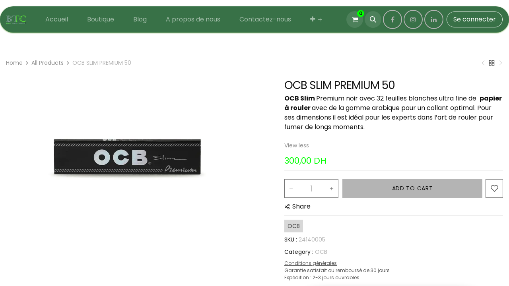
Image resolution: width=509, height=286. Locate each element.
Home (14, 63)
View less (296, 145)
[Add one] (331, 189)
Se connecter (474, 19)
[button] (373, 19)
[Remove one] (291, 189)
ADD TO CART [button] (412, 188)
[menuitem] (57, 19)
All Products (47, 63)
